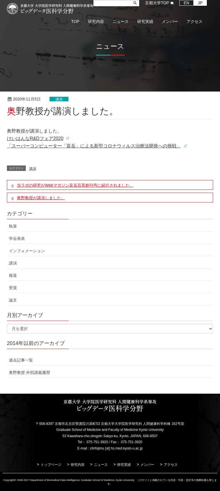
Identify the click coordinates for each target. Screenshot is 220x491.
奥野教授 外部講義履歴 (29, 372)
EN (186, 3)
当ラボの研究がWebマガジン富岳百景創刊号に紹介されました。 (75, 185)
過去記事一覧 (21, 360)
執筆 (13, 226)
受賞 (13, 287)
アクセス (171, 465)
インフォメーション (27, 251)
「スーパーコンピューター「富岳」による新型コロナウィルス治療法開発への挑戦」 (94, 145)
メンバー (147, 465)
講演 (59, 99)
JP (200, 3)
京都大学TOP (157, 3)
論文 (13, 300)
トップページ (51, 465)
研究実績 (124, 465)
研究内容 (78, 465)
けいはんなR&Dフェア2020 (35, 138)
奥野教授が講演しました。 (41, 198)
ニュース (101, 465)
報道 (13, 275)
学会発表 (17, 238)
